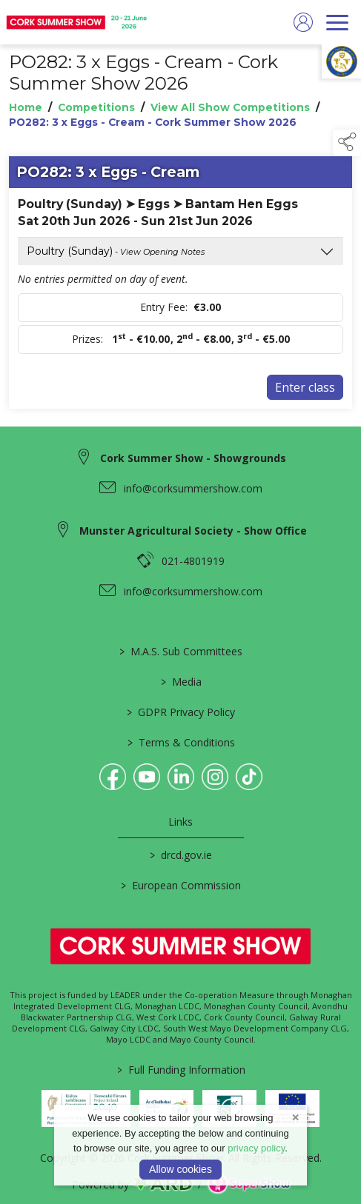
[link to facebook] (112, 776)
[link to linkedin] (181, 776)
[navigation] (337, 22)
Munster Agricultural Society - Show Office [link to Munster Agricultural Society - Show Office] (193, 531)
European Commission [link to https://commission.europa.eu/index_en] (181, 885)
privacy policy (256, 1148)
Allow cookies (180, 1169)
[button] (347, 143)
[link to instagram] (215, 776)
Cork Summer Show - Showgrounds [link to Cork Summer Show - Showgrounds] (193, 458)
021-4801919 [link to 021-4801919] (193, 561)
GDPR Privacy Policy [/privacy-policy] (181, 711)
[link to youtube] (146, 776)
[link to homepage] (78, 22)
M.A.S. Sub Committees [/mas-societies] (180, 651)
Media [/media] (180, 681)
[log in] (303, 22)
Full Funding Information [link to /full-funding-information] (180, 1070)
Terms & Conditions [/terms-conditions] (180, 742)
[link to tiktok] (249, 776)
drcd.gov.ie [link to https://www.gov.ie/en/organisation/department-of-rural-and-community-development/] (181, 854)
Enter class (305, 387)
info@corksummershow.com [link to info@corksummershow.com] (193, 488)
